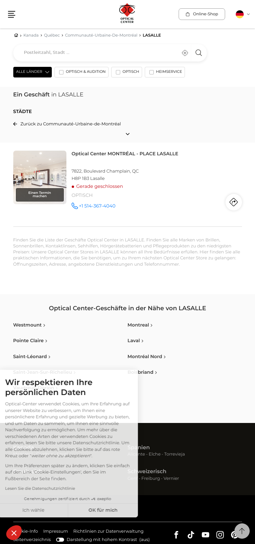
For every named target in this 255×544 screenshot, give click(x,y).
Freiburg (150, 479)
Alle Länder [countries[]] (29, 72)
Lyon (18, 479)
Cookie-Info (25, 532)
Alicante (136, 454)
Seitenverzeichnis (32, 540)
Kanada (23, 448)
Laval (62, 454)
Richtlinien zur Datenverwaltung (108, 532)
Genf (133, 479)
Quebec (44, 454)
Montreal (23, 454)
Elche (155, 454)
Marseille (50, 479)
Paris (32, 479)
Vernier (171, 479)
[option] (81, 73)
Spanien (139, 448)
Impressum (55, 532)
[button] (14, 533)
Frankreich (28, 472)
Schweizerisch (147, 472)
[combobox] (110, 53)
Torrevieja (174, 454)
